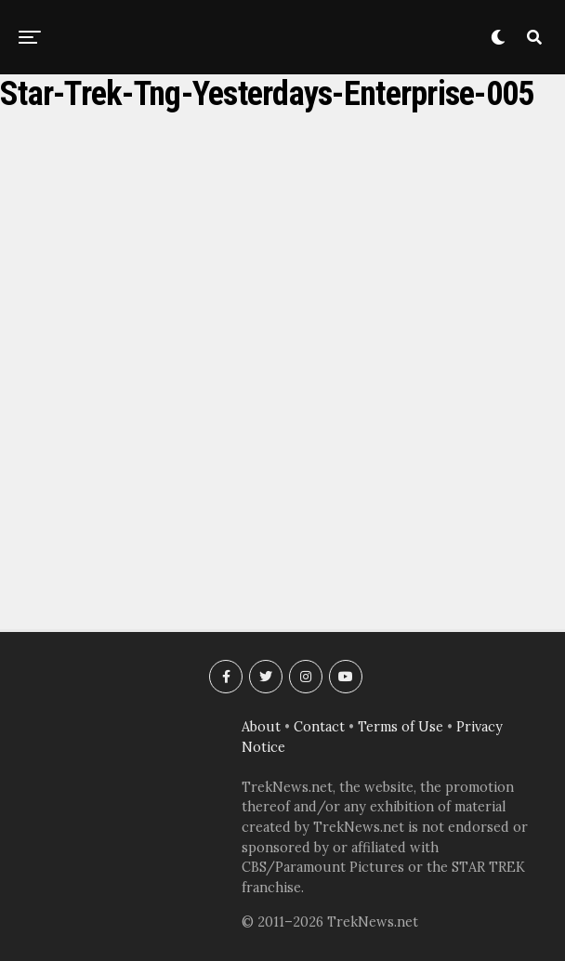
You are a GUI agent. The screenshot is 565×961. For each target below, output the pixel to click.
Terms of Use (400, 726)
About (261, 726)
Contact (319, 726)
